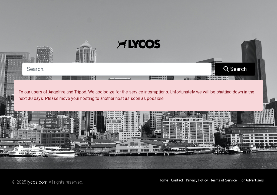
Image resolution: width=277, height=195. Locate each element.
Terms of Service (223, 180)
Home (163, 180)
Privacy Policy (197, 180)
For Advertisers (251, 180)
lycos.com (37, 182)
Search (235, 69)
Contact (177, 180)
